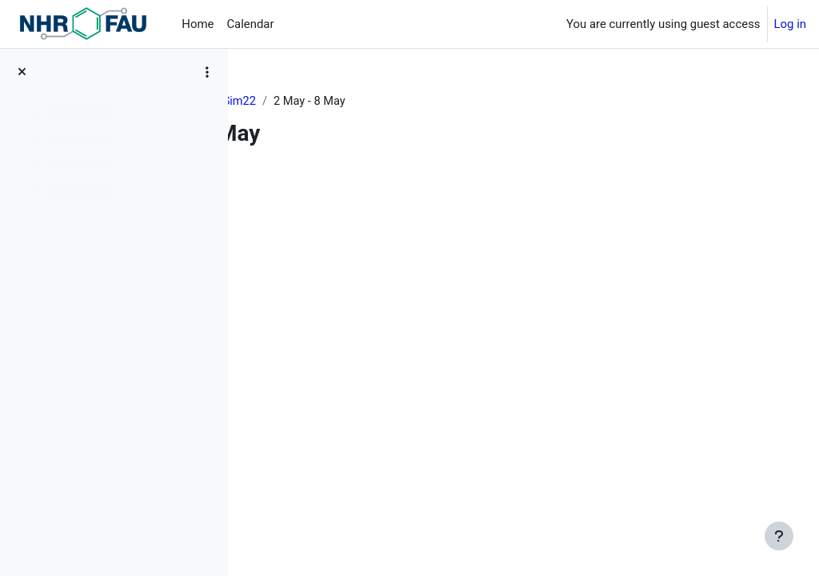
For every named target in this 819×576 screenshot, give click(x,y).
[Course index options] (207, 72)
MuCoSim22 (367, 101)
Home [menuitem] (198, 24)
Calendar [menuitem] (250, 24)
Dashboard (288, 101)
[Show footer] (779, 536)
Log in (790, 24)
